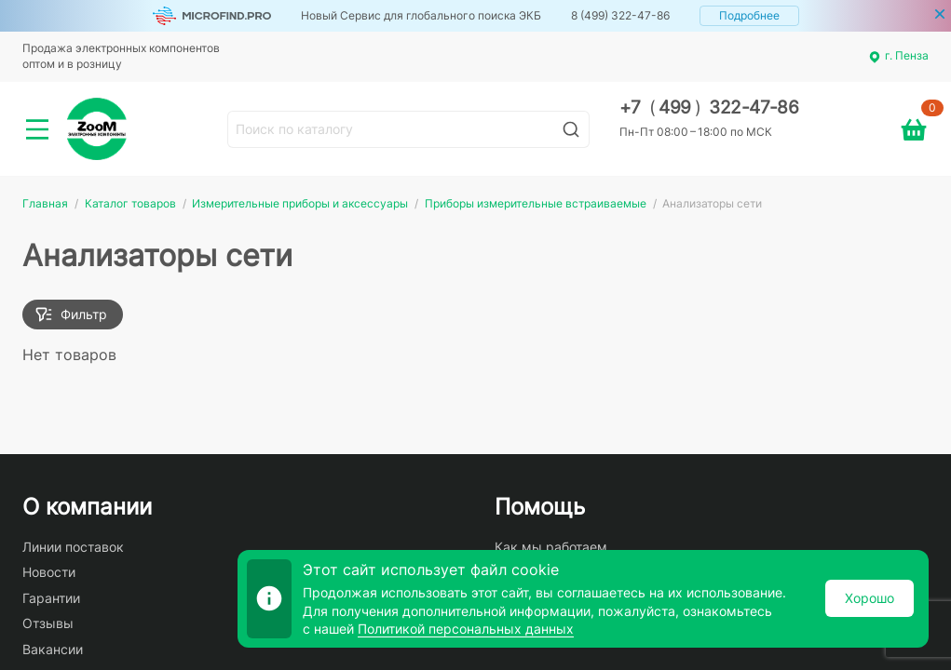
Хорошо (869, 598)
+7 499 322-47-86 (709, 107)
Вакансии (52, 649)
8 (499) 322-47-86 (620, 15)
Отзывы (48, 623)
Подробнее (749, 15)
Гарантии (51, 598)
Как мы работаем (551, 547)
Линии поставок (73, 547)
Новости (48, 572)
